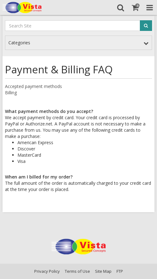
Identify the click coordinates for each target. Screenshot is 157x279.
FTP (120, 271)
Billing (11, 92)
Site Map (103, 271)
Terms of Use (77, 271)
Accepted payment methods (33, 86)
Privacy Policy (47, 271)
